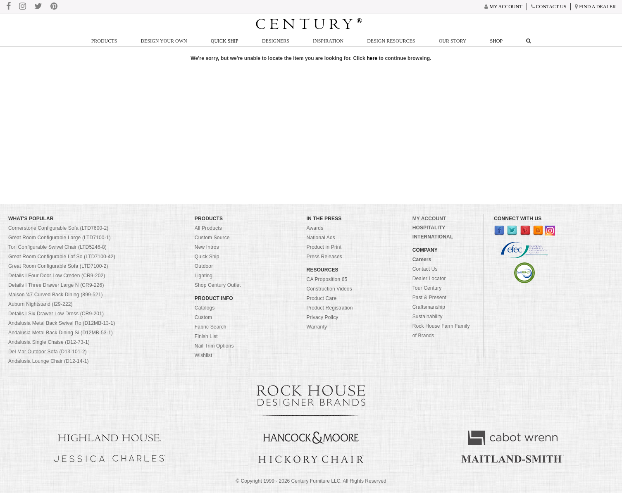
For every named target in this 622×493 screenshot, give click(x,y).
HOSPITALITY (429, 228)
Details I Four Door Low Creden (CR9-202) (56, 276)
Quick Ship (224, 41)
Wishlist (203, 355)
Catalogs (205, 308)
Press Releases (324, 257)
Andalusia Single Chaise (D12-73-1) (49, 342)
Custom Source (212, 238)
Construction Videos (329, 289)
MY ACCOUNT (429, 218)
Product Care (322, 298)
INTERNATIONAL (432, 237)
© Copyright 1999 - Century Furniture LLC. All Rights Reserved (311, 481)
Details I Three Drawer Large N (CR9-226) (56, 285)
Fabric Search (210, 327)
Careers (421, 259)
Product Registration (330, 308)
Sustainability (427, 316)
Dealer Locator (429, 278)
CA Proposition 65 (327, 279)
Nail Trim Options (214, 346)
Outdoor (204, 266)
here (372, 58)
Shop (496, 41)
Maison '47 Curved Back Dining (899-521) (55, 295)
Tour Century (427, 288)
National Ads (321, 238)
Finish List (206, 336)
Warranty (317, 327)
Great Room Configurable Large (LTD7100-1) (59, 238)
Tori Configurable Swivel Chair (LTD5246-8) (57, 247)
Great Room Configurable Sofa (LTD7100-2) (58, 266)
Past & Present (429, 297)
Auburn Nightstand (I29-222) (40, 304)
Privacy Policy (322, 317)
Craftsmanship (428, 307)
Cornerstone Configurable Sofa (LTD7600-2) (58, 228)
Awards (315, 228)
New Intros (207, 247)
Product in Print (324, 247)
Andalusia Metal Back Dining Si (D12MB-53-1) (60, 333)
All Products (208, 228)
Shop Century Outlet (218, 285)
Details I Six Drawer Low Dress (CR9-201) (56, 314)
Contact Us (425, 269)
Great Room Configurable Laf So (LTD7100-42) (61, 257)
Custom (203, 317)
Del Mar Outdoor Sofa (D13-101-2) (47, 352)
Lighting (203, 276)
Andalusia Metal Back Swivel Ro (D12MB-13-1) (61, 323)
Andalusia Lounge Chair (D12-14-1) (48, 361)
